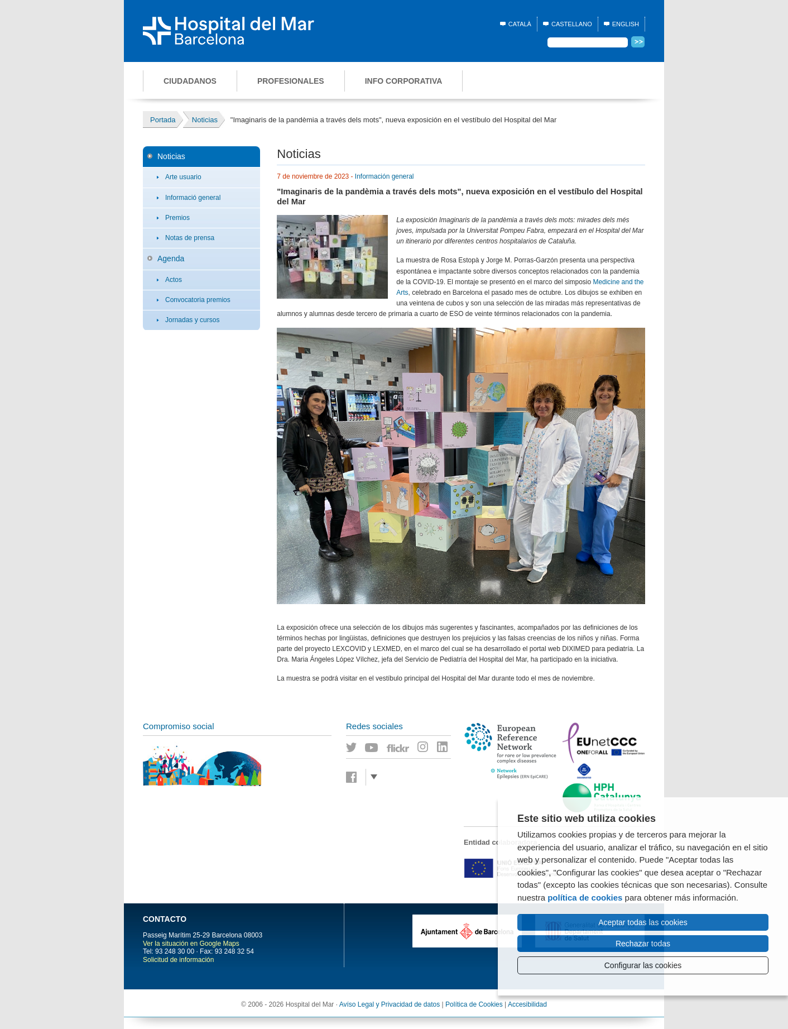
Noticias (171, 156)
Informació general (192, 198)
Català (519, 24)
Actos (173, 280)
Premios (177, 218)
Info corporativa (404, 80)
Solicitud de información (178, 960)
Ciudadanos (190, 80)
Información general (384, 176)
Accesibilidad (527, 1004)
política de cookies (584, 897)
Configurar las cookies (643, 965)
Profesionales (290, 80)
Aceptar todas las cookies (643, 922)
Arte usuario (183, 177)
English (625, 24)
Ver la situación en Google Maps (191, 943)
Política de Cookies (474, 1004)
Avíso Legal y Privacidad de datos (389, 1004)
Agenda (170, 258)
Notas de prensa (189, 238)
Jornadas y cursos (192, 320)
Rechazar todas (643, 943)
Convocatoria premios (197, 300)
